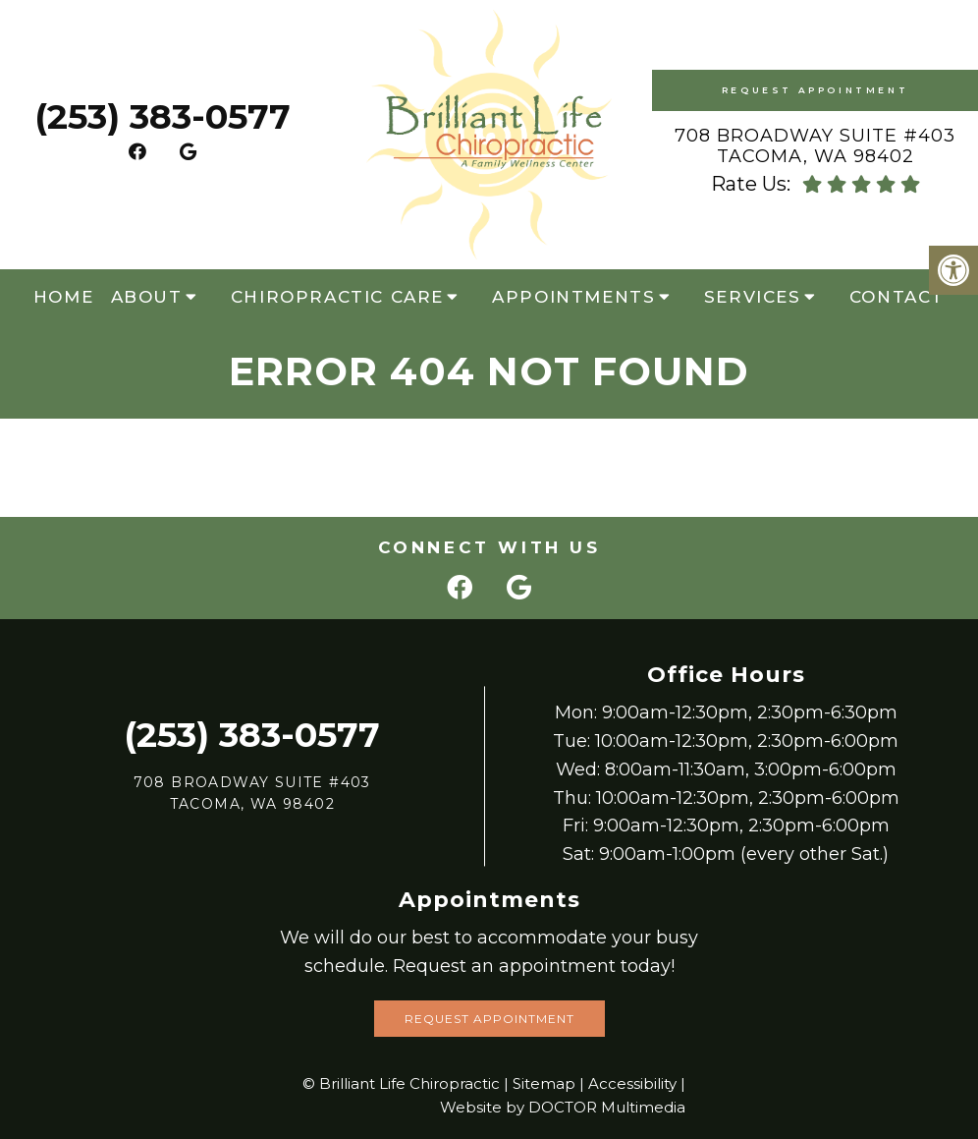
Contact (897, 297)
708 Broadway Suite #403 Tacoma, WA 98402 (815, 146)
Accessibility (632, 1083)
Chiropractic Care (337, 297)
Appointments (573, 297)
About (147, 297)
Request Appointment (815, 90)
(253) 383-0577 (162, 116)
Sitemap (544, 1083)
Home (63, 297)
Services (752, 297)
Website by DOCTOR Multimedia (562, 1107)
